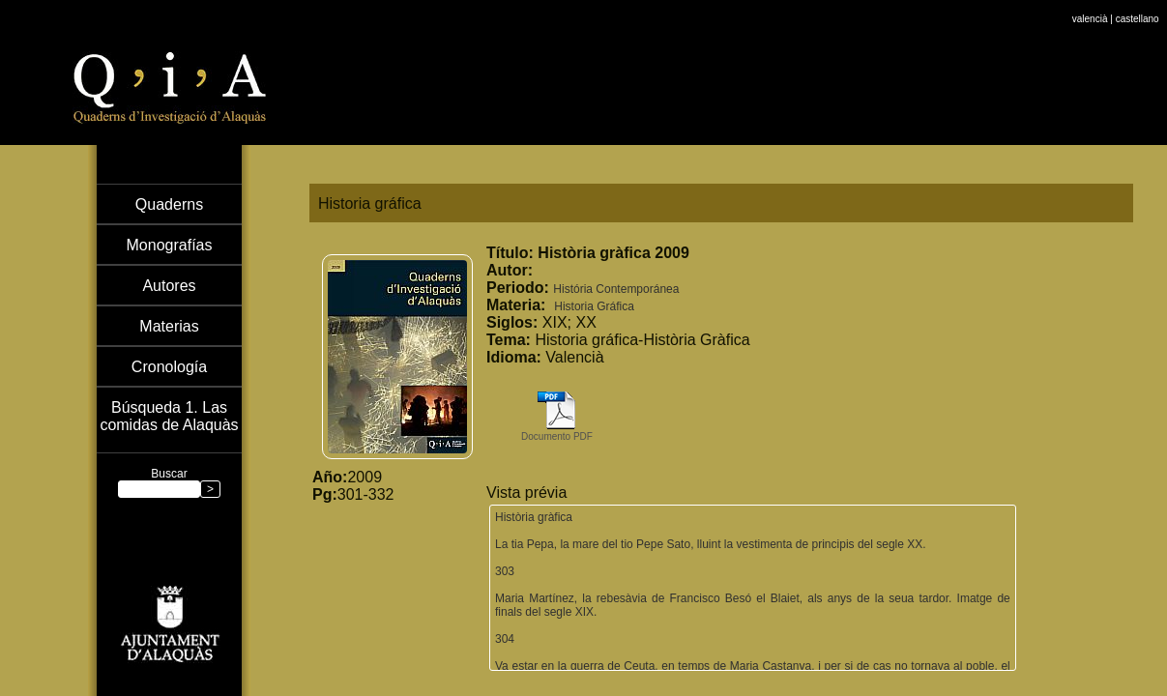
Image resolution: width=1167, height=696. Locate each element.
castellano (1137, 5)
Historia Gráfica (594, 306)
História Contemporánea (616, 289)
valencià (1090, 5)
